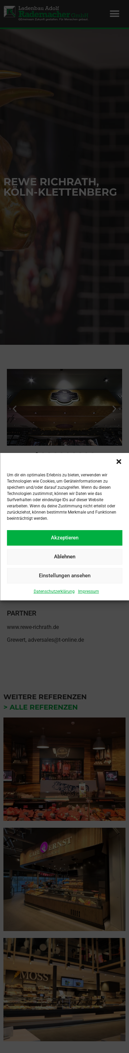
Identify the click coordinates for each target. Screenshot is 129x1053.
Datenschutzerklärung (54, 591)
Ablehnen (64, 557)
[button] (118, 461)
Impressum (88, 591)
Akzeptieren (64, 538)
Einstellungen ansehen (64, 575)
